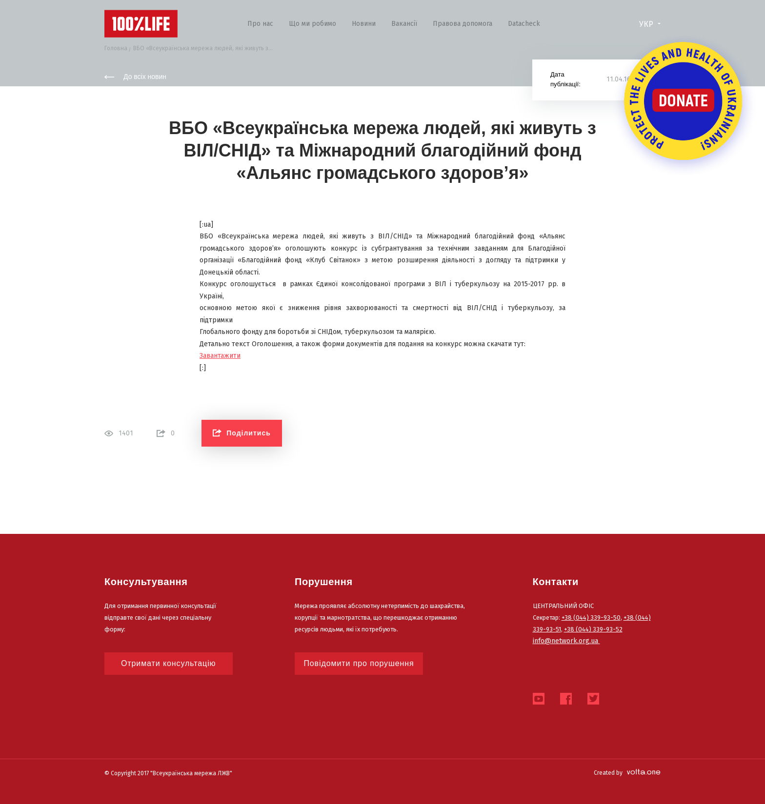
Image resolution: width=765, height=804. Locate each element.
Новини (364, 24)
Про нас (260, 24)
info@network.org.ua (566, 641)
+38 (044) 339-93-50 (591, 617)
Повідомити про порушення (358, 663)
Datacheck (524, 24)
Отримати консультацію (168, 663)
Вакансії (404, 24)
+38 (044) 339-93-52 (593, 629)
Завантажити (220, 356)
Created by (627, 772)
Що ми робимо (312, 24)
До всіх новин (135, 76)
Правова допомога (462, 24)
